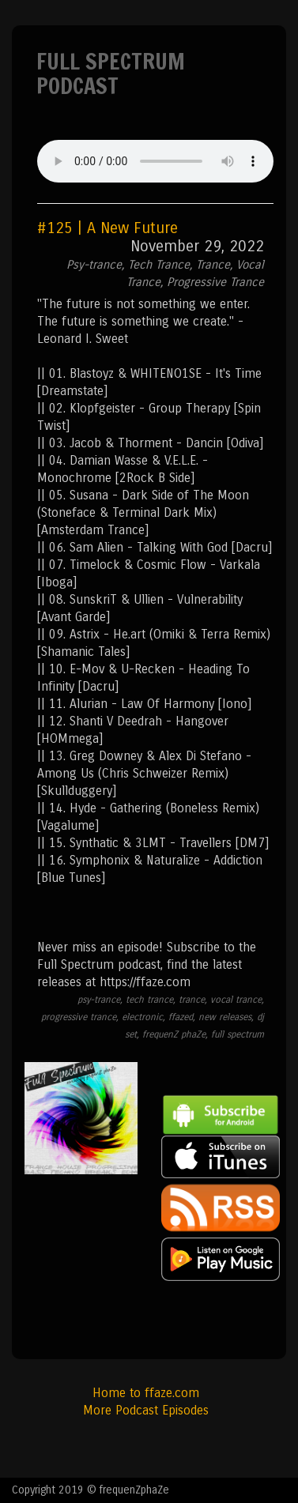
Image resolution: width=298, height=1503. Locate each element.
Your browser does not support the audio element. (155, 161)
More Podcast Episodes (146, 1410)
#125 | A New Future (107, 228)
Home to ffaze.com (145, 1392)
